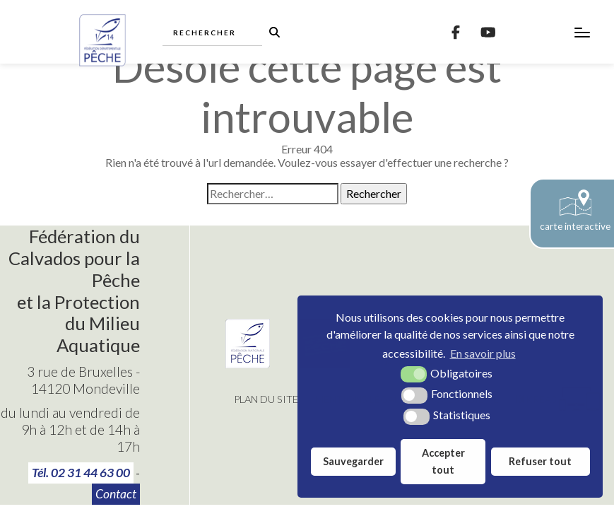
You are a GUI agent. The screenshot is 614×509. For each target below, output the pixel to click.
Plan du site (266, 399)
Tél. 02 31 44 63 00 (81, 472)
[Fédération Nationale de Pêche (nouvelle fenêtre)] (247, 363)
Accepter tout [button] (443, 461)
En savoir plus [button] (483, 353)
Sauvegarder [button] (353, 461)
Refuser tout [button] (540, 461)
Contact (115, 493)
